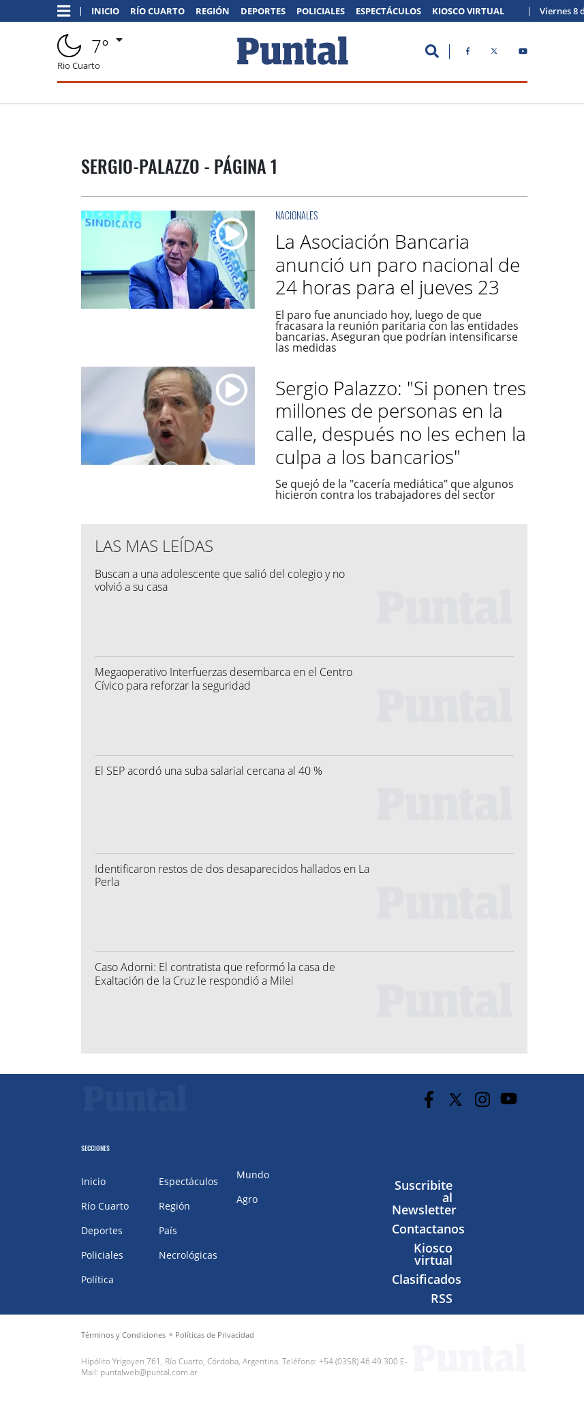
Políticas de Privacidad (214, 1335)
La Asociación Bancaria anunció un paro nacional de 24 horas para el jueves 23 (397, 264)
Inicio (105, 11)
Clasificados (426, 1279)
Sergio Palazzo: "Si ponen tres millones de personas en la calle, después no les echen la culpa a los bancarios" (400, 422)
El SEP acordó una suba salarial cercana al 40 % (208, 770)
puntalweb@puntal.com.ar (149, 1372)
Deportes (263, 11)
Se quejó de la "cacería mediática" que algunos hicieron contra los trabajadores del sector (394, 489)
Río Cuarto (157, 11)
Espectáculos (388, 11)
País (168, 1230)
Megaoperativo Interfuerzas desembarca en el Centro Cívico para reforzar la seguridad (223, 678)
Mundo (252, 1174)
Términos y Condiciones (123, 1335)
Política (97, 1279)
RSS (441, 1298)
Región (213, 11)
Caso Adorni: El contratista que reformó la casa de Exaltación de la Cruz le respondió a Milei (215, 973)
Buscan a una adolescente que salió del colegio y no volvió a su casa (220, 580)
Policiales (320, 11)
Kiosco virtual (433, 1254)
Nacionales (296, 215)
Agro (247, 1199)
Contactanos (428, 1229)
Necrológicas (188, 1254)
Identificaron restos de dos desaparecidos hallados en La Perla (232, 875)
